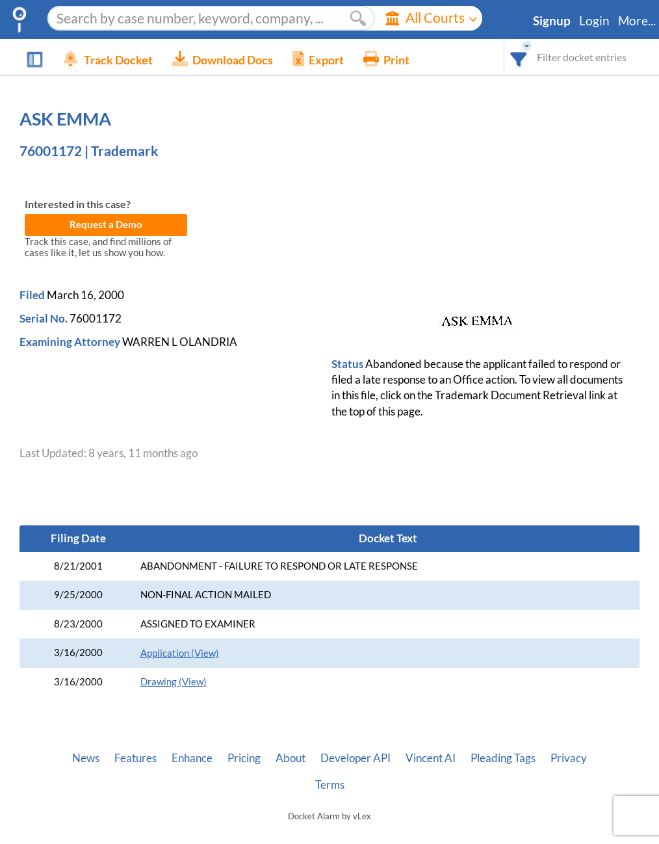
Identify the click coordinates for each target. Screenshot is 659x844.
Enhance (192, 758)
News (85, 758)
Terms (329, 784)
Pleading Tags (503, 758)
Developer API (355, 758)
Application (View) (179, 653)
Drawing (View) (173, 681)
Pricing (244, 758)
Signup (552, 21)
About (290, 758)
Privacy (568, 758)
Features (135, 758)
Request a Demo (106, 224)
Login (594, 21)
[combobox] (519, 57)
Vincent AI (431, 758)
